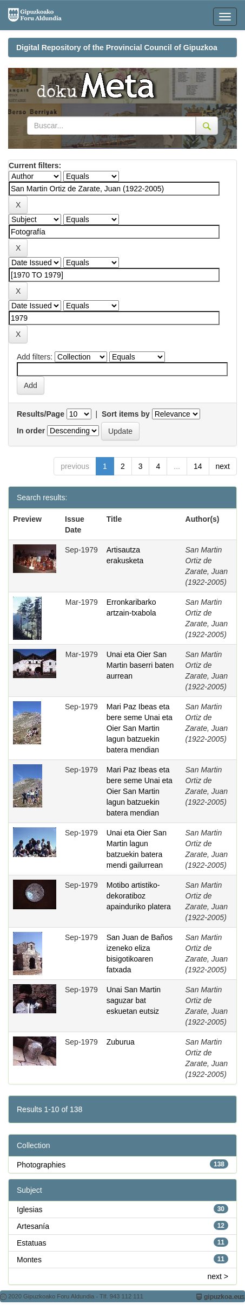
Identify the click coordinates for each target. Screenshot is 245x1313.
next (223, 466)
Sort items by (126, 414)
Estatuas (31, 1243)
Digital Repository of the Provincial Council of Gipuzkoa (116, 47)
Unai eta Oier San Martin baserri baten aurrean (140, 665)
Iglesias (29, 1209)
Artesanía (33, 1226)
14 (198, 466)
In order (31, 430)
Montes (29, 1259)
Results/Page (40, 414)
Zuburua (121, 1042)
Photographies (41, 1164)
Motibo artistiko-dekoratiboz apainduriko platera (139, 896)
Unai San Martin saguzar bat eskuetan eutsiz (134, 1000)
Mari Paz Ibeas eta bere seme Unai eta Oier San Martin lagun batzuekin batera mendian (140, 728)
